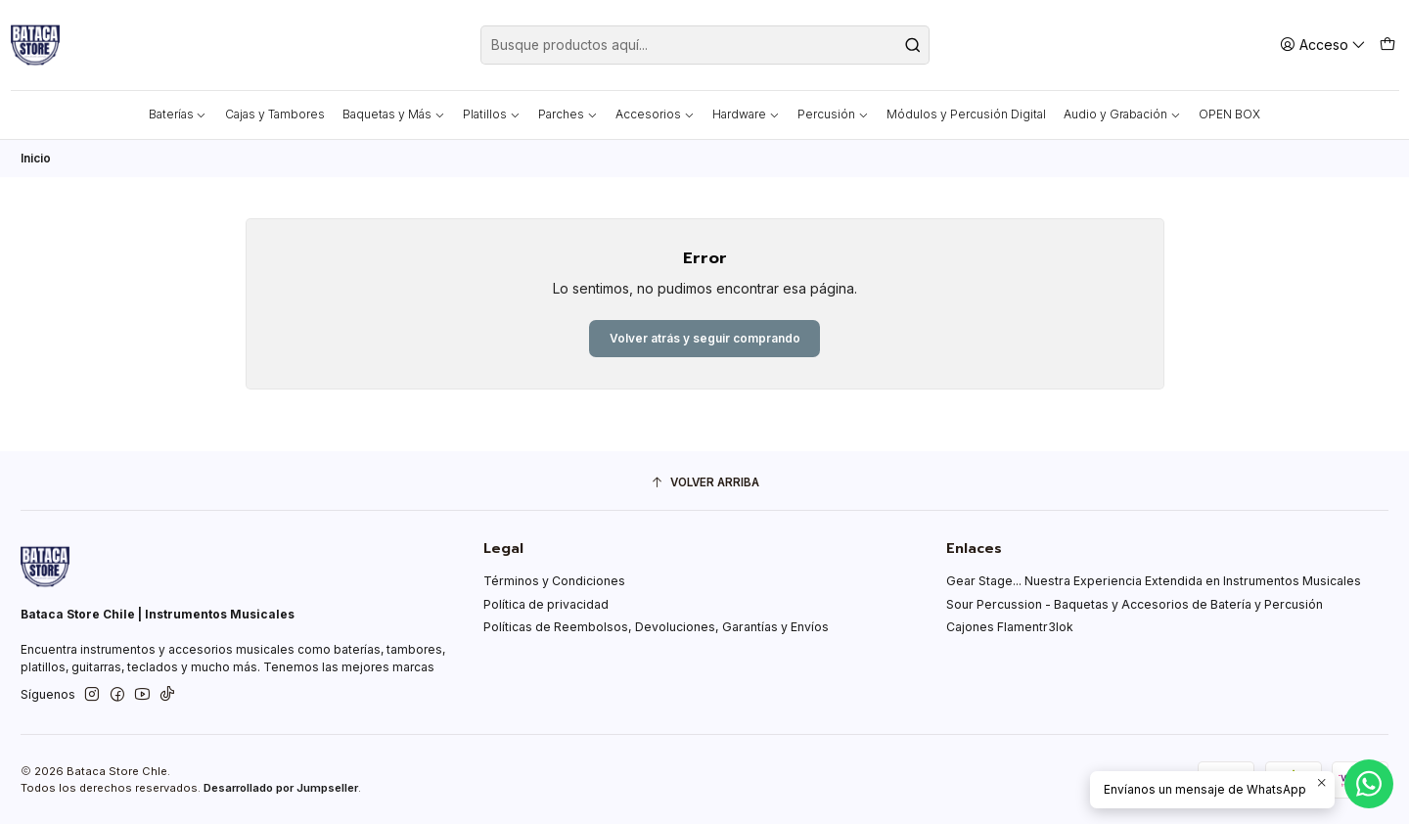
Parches (568, 114)
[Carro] (1387, 44)
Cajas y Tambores (275, 114)
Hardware (746, 114)
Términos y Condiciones (554, 581)
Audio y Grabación (1122, 114)
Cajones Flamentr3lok (1009, 627)
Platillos (492, 114)
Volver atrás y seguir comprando (705, 338)
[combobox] (705, 45)
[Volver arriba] (704, 483)
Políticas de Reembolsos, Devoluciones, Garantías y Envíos (656, 627)
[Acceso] (1323, 44)
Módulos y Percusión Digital (966, 114)
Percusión (833, 114)
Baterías (178, 114)
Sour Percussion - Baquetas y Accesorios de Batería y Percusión (1134, 604)
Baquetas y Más (393, 114)
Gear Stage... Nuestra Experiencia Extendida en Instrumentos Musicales (1153, 581)
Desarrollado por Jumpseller (281, 788)
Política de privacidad (546, 604)
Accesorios (655, 114)
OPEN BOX (1229, 114)
